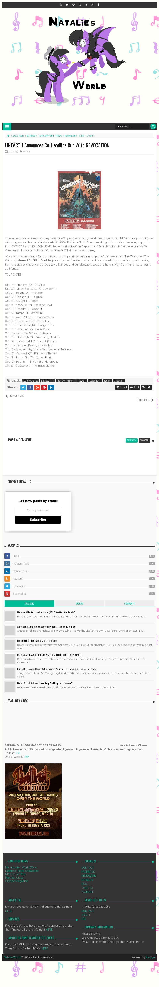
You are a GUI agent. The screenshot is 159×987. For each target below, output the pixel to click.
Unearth (118, 380)
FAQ (83, 915)
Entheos (45, 380)
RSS (84, 880)
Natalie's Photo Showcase (22, 867)
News (81, 380)
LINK (18, 749)
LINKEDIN (87, 875)
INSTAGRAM (88, 871)
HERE (8, 906)
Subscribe (38, 515)
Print (134, 387)
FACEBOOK (88, 867)
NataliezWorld (12, 953)
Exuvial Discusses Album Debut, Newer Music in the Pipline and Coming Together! (56, 665)
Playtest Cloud (14, 873)
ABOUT (85, 911)
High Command (64, 380)
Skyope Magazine (16, 877)
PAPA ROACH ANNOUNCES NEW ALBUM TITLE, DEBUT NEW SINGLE (49, 651)
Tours (107, 380)
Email (122, 387)
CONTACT (87, 863)
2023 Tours (28, 380)
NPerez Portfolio (15, 870)
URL (146, 387)
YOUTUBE (87, 888)
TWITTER (87, 884)
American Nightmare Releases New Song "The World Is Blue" (46, 622)
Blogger (150, 953)
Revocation (94, 380)
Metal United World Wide (21, 863)
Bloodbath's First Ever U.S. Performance (37, 637)
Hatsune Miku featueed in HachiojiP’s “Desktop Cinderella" (46, 608)
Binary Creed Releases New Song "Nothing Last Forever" (44, 679)
